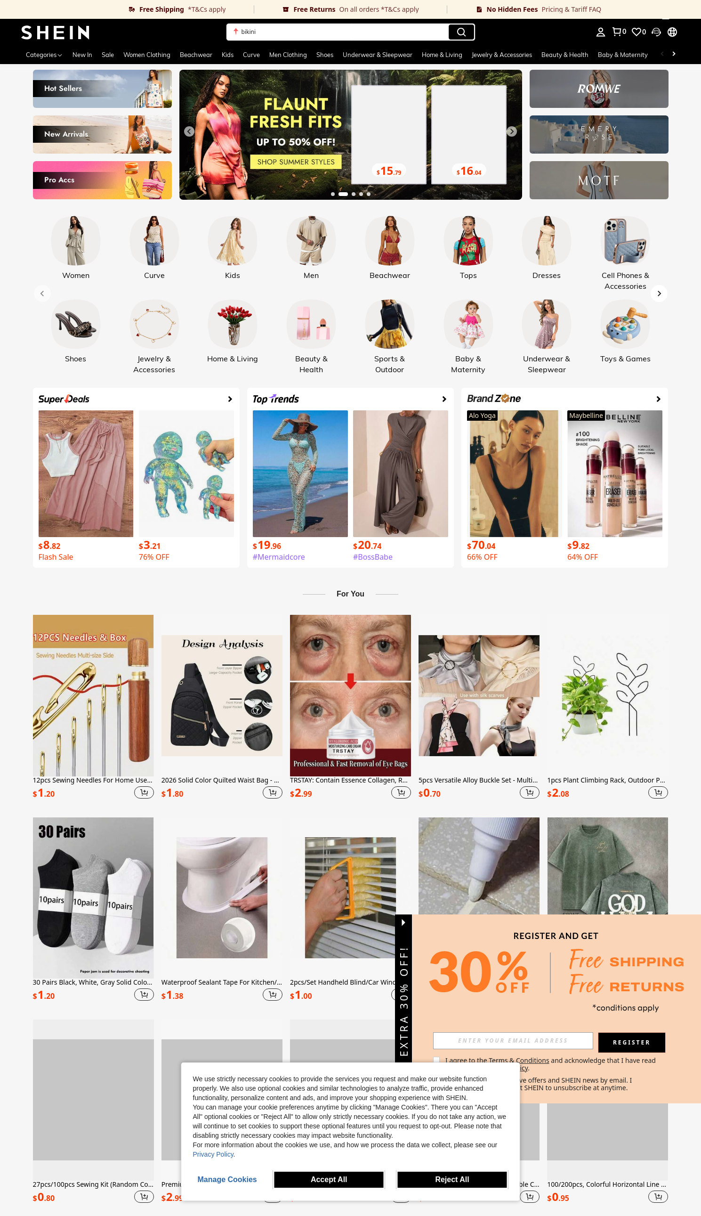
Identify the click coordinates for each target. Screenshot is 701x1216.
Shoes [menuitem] (324, 54)
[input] (513, 1040)
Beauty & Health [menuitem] (564, 54)
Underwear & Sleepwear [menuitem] (377, 54)
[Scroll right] (673, 54)
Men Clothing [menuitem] (288, 54)
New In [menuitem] (82, 54)
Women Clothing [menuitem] (146, 54)
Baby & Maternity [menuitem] (623, 54)
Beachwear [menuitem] (196, 54)
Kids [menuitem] (228, 54)
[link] (127, 9)
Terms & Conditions (519, 1060)
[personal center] (600, 32)
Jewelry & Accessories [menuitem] (502, 54)
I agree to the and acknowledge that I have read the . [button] (551, 1064)
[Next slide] (512, 131)
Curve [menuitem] (251, 54)
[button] (350, 32)
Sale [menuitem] (108, 54)
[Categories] (44, 54)
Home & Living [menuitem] (442, 54)
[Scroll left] (662, 54)
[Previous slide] (189, 131)
